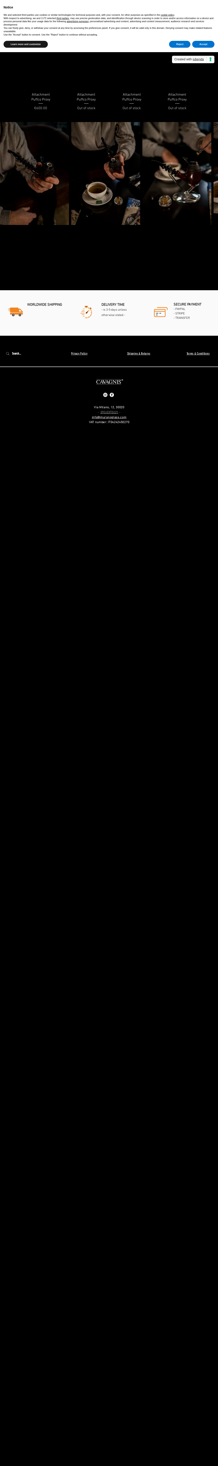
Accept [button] (203, 44)
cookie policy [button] (167, 15)
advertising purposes (78, 21)
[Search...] (19, 353)
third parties (63, 18)
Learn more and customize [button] (26, 44)
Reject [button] (179, 44)
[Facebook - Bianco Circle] (112, 395)
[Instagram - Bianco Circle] (105, 395)
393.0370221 (109, 412)
